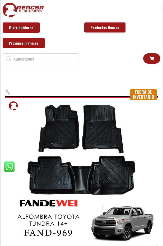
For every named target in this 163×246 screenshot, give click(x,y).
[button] (7, 92)
